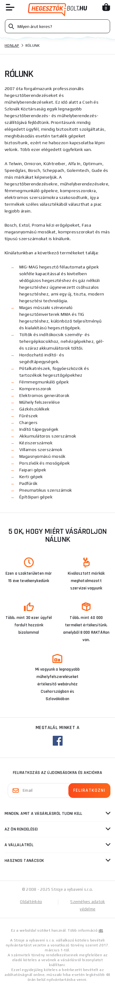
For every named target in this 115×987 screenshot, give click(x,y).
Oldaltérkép (31, 901)
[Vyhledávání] (57, 26)
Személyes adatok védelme (87, 905)
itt (101, 930)
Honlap (12, 45)
